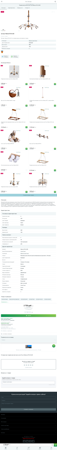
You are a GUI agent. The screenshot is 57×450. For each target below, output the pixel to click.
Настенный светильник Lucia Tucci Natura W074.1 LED (40, 78)
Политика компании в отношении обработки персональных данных (28, 443)
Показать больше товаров (28, 195)
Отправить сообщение (28, 408)
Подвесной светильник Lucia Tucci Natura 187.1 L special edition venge (42, 101)
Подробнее (12, 319)
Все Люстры (28, 1)
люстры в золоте (39, 299)
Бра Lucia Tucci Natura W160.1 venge (8, 100)
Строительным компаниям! (6, 324)
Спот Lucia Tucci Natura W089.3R (7, 143)
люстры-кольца (4, 299)
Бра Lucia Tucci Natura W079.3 (35, 143)
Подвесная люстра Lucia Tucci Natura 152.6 (38, 165)
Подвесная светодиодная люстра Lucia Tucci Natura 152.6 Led (42, 122)
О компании (28, 417)
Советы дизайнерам (28, 428)
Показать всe (4, 301)
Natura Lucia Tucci (33, 40)
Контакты (28, 432)
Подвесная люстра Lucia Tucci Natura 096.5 (38, 186)
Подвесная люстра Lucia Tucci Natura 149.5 (9, 78)
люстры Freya (31, 299)
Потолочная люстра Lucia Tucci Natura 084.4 (9, 165)
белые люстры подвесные (14, 299)
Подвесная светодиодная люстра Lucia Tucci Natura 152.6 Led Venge (13, 122)
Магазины (28, 414)
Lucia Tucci (23, 251)
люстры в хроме (48, 299)
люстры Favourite (24, 299)
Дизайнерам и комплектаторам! (7, 323)
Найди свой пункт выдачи (5, 318)
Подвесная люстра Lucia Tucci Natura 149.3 (9, 186)
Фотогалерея (28, 421)
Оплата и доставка (28, 425)
